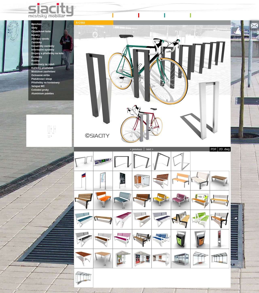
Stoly (34, 27)
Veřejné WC (38, 86)
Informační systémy (42, 49)
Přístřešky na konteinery (45, 82)
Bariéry (35, 35)
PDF (214, 149)
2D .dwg (224, 149)
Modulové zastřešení (43, 71)
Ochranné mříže (40, 75)
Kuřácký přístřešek (42, 68)
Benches (36, 24)
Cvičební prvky (40, 89)
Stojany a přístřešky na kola (47, 53)
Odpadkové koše (41, 31)
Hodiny (35, 60)
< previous (136, 149)
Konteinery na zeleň (42, 64)
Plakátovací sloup (41, 79)
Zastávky (36, 42)
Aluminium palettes (42, 93)
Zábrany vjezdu (40, 38)
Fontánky (36, 57)
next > (149, 149)
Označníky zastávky (42, 46)
